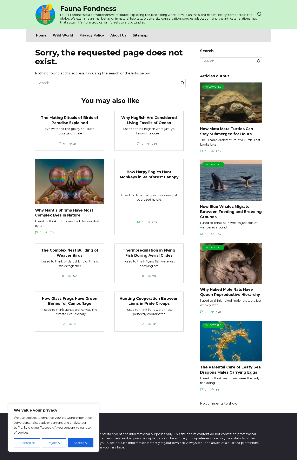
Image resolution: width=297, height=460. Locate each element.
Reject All (54, 443)
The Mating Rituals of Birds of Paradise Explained (69, 120)
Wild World (63, 35)
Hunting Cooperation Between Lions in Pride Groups (149, 301)
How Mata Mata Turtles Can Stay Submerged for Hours (226, 131)
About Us (118, 35)
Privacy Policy (91, 35)
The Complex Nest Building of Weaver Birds (69, 253)
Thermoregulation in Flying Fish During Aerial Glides (149, 253)
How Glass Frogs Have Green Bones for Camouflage (70, 301)
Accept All (81, 443)
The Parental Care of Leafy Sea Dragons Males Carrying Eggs (230, 369)
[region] (53, 428)
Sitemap (140, 35)
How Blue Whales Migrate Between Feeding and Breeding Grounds (231, 211)
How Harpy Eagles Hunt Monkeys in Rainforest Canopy (149, 174)
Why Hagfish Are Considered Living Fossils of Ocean (149, 120)
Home (41, 35)
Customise (27, 443)
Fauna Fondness (88, 9)
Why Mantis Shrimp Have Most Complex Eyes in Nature (64, 212)
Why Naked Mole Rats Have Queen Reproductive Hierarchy (230, 292)
